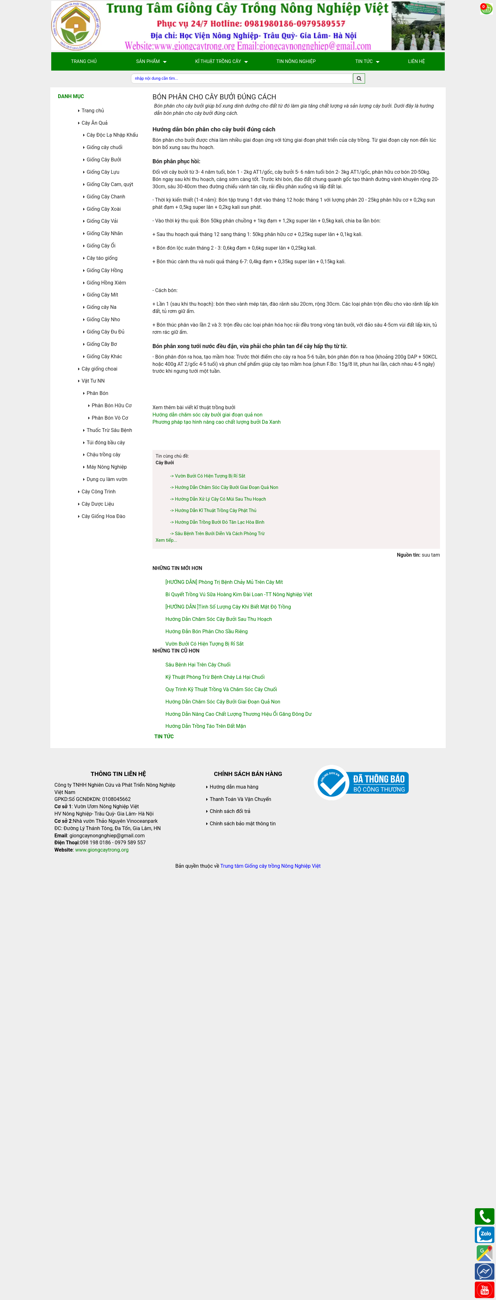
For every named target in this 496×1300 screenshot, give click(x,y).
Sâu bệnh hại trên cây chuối (198, 1079)
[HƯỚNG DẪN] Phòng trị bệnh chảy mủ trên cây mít (224, 996)
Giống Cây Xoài (104, 209)
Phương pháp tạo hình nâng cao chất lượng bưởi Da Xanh (216, 653)
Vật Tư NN (93, 381)
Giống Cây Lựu (103, 172)
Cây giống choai (99, 369)
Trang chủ (93, 111)
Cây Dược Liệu (98, 504)
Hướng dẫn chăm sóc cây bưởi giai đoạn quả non (207, 645)
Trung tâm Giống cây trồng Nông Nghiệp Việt (270, 1280)
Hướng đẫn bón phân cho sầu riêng (206, 1046)
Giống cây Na (101, 307)
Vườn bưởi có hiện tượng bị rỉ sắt (204, 1058)
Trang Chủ (84, 61)
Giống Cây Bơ (102, 344)
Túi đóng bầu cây (106, 443)
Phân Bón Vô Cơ (110, 418)
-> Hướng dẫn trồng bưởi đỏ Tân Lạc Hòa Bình (217, 936)
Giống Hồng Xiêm (106, 283)
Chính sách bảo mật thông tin (243, 1238)
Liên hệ (416, 61)
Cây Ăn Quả (95, 123)
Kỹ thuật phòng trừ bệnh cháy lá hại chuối (215, 1091)
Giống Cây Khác (104, 356)
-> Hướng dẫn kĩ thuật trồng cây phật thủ (213, 925)
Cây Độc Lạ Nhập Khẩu (112, 135)
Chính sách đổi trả (230, 1225)
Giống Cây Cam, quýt (110, 184)
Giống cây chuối (104, 147)
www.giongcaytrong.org (102, 1264)
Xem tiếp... (166, 954)
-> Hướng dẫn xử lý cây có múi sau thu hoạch (218, 913)
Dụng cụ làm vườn (107, 479)
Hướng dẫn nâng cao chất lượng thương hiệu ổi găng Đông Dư (238, 1128)
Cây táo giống (102, 258)
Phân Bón (97, 393)
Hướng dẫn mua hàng (234, 1201)
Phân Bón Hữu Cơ (112, 406)
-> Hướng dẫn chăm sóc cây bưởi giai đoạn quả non (224, 901)
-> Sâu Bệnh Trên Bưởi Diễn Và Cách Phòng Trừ (217, 948)
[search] (359, 78)
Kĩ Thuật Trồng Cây (218, 61)
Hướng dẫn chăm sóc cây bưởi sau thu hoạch (218, 1033)
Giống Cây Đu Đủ (105, 332)
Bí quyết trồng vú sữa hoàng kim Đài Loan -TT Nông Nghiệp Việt (238, 1009)
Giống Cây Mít (102, 295)
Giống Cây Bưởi (104, 160)
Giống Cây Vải (102, 221)
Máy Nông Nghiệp (107, 467)
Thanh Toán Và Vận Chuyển (240, 1213)
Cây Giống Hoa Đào (103, 516)
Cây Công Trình (99, 492)
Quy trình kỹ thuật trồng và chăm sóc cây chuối (221, 1104)
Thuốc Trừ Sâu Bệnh (109, 430)
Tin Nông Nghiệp (296, 61)
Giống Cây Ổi (101, 246)
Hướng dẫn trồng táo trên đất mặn (205, 1140)
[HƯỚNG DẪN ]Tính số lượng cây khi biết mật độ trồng (228, 1021)
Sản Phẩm (148, 61)
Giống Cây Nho (103, 319)
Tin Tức (364, 61)
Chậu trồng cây (104, 455)
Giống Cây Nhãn (105, 233)
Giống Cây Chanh (106, 197)
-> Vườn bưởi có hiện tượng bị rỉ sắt (207, 890)
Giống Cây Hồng (105, 270)
